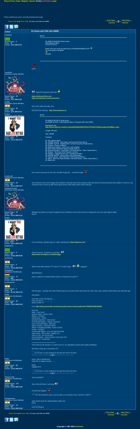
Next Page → (127, 20)
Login (54, 1)
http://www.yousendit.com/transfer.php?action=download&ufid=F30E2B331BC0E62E (69, 306)
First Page (112, 22)
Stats (18, 1)
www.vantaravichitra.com (42, 96)
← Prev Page (110, 20)
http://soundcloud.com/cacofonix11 (45, 98)
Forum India (24, 21)
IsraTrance (79, 426)
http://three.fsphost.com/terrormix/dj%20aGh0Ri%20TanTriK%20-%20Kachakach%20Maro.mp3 (82, 127)
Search (32, 1)
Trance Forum (9, 1)
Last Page (125, 22)
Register (25, 1)
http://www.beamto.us (57, 110)
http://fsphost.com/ (77, 242)
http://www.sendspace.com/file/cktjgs (46, 254)
